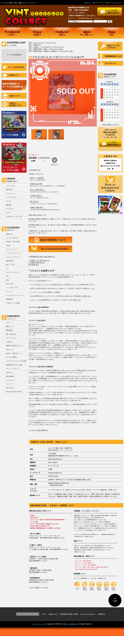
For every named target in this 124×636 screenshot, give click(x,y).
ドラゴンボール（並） (55, 49)
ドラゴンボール (10, 185)
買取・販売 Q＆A (86, 33)
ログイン (73, 18)
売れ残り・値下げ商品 (12, 241)
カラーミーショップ (39, 624)
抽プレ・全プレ (10, 264)
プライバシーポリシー (115, 3)
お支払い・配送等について (14, 104)
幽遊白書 (8, 205)
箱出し (8, 280)
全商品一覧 (9, 234)
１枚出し (8, 245)
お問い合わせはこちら (110, 10)
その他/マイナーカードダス (14, 216)
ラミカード (9, 291)
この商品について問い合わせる (39, 260)
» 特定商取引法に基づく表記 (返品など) (42, 256)
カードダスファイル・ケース (15, 295)
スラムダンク (10, 208)
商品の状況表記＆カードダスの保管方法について (14, 85)
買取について (12, 33)
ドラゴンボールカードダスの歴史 (14, 157)
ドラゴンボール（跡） (66, 51)
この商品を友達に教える (37, 262)
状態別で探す (10, 261)
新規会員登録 (84, 18)
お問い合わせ (10, 388)
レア (7, 268)
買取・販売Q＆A (11, 334)
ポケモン (8, 212)
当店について (14, 96)
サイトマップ (99, 3)
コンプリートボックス (12, 272)
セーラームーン (10, 193)
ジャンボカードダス (12, 287)
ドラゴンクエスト (11, 197)
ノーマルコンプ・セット (13, 253)
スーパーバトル (50, 43)
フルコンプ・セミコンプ (13, 257)
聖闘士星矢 (9, 189)
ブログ (111, 33)
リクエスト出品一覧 (12, 238)
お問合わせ (101, 614)
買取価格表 (37, 33)
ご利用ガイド (14, 75)
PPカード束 (9, 284)
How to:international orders (14, 391)
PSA (7, 276)
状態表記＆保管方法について (15, 345)
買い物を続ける (34, 265)
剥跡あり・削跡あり (50, 51)
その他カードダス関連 (12, 303)
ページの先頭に (115, 600)
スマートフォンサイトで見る (27, 614)
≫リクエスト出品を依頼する (38, 430)
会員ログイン (10, 372)
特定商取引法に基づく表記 (14, 365)
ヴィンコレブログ (11, 338)
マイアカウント (97, 18)
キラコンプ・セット (12, 249)
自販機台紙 (9, 299)
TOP (30, 43)
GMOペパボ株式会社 (71, 624)
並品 (45, 49)
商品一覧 (62, 33)
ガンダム (8, 201)
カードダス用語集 (13, 125)
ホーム (89, 3)
